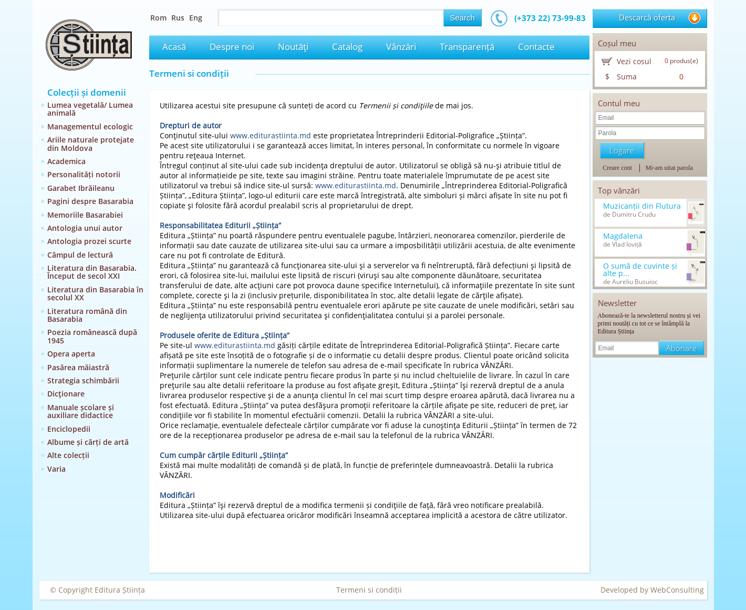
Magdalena (623, 236)
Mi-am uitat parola (669, 167)
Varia (56, 469)
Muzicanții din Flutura (642, 206)
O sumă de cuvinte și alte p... (640, 269)
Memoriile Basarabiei (85, 215)
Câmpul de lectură (80, 255)
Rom (158, 18)
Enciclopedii (68, 429)
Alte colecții (68, 455)
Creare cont (617, 167)
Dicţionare (66, 394)
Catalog (347, 46)
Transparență (467, 46)
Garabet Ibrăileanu (81, 188)
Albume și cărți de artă (88, 442)
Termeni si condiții (369, 590)
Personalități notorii (83, 174)
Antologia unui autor (84, 228)
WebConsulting (677, 590)
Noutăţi (293, 46)
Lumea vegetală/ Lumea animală (90, 109)
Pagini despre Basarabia (90, 201)
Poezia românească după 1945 (92, 336)
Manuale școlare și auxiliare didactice (80, 411)
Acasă (174, 46)
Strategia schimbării (83, 380)
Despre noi (232, 46)
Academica (66, 161)
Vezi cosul (634, 61)
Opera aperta (71, 354)
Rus (177, 18)
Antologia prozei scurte (89, 241)
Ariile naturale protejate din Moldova (90, 143)
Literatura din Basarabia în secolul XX (95, 293)
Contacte (536, 46)
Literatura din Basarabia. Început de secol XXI (92, 272)
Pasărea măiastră (78, 367)
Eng (195, 18)
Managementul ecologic (90, 126)
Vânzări (401, 46)
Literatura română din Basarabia (87, 315)
